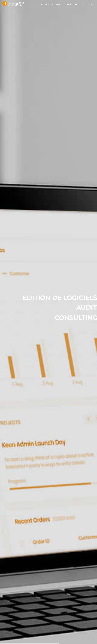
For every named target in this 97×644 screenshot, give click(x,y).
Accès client (87, 4)
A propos (45, 4)
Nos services (57, 4)
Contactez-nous (72, 4)
